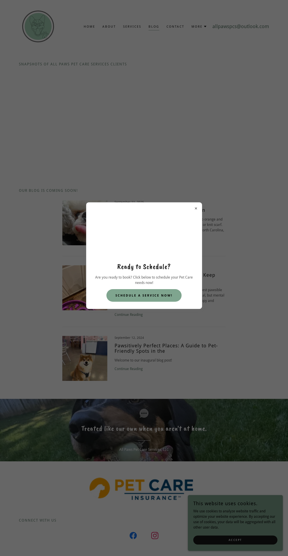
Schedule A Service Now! (144, 295)
